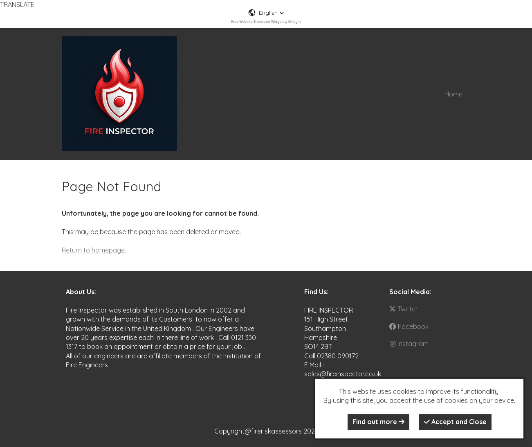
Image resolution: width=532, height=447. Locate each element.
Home (453, 94)
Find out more (378, 422)
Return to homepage (93, 250)
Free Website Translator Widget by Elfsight (266, 22)
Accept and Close (455, 422)
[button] (266, 12)
